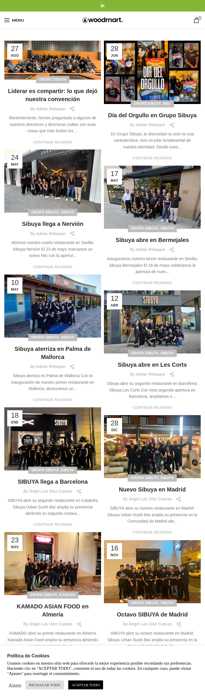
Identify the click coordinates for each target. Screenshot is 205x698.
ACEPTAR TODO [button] (86, 685)
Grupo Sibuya (52, 79)
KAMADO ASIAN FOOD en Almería (52, 610)
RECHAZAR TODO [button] (44, 685)
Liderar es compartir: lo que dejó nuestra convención (52, 95)
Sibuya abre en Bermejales (152, 240)
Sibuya (67, 212)
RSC (167, 104)
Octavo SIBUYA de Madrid (152, 614)
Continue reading (52, 142)
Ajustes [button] (15, 685)
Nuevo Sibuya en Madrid (152, 489)
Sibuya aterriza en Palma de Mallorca (53, 353)
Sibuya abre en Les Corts (152, 365)
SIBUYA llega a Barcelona (53, 481)
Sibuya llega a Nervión (52, 224)
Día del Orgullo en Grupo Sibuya (152, 115)
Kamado (68, 595)
